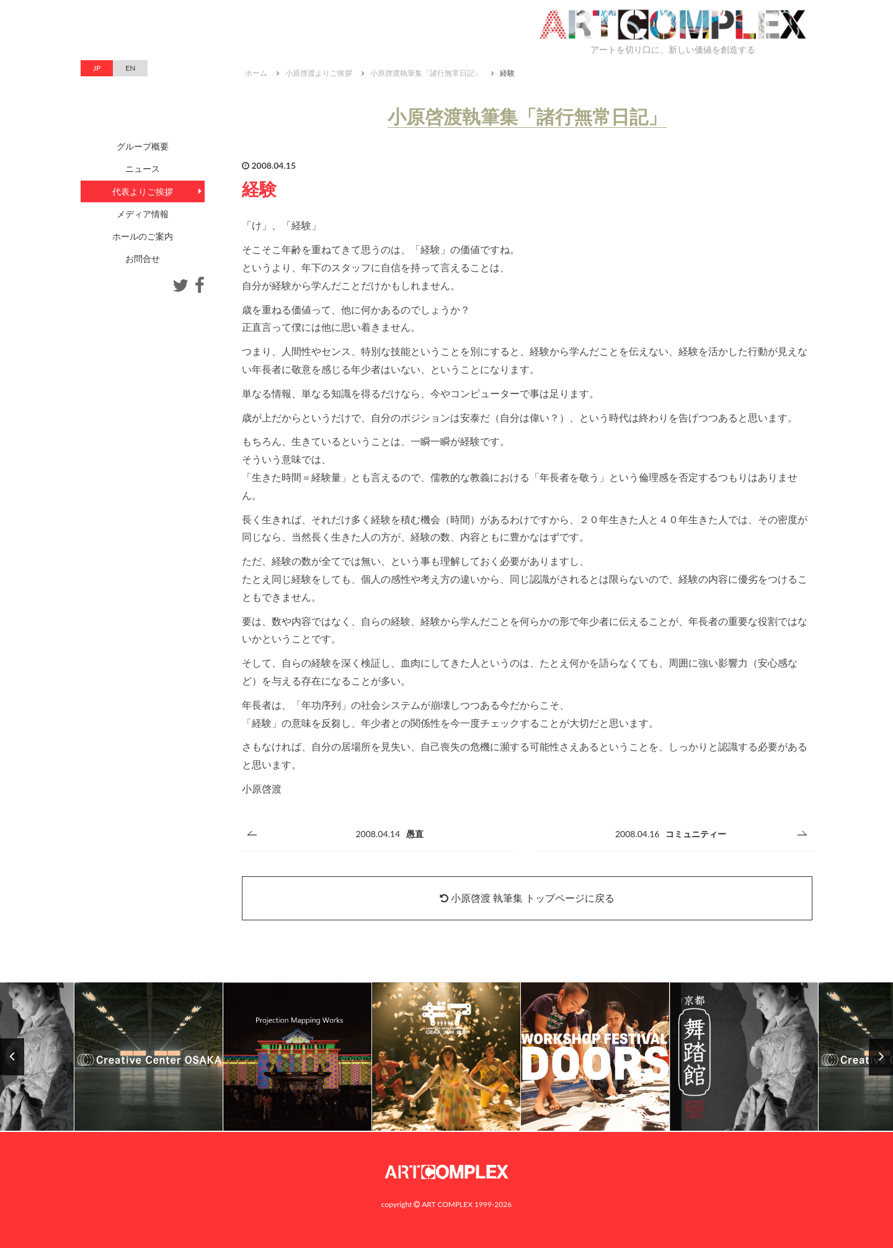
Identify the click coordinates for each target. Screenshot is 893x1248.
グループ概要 (143, 146)
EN (130, 68)
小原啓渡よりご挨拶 (318, 73)
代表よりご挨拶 (142, 191)
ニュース (142, 168)
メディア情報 (143, 214)
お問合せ (142, 258)
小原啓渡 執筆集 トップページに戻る (527, 898)
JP (96, 68)
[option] (446, 1057)
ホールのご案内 (142, 236)
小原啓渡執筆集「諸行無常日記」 (426, 73)
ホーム (256, 73)
